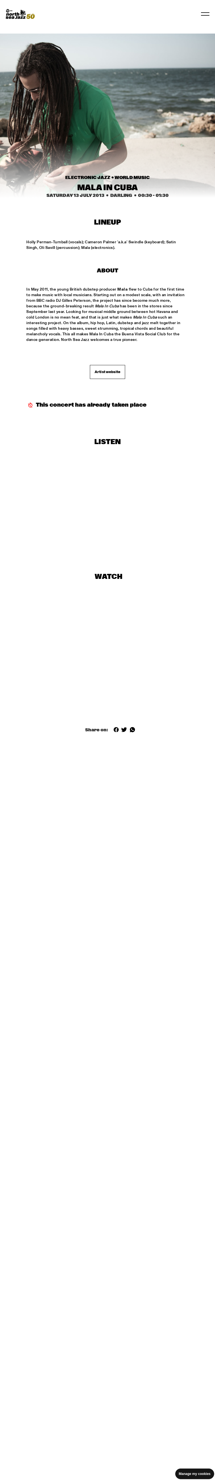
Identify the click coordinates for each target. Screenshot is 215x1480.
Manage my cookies (195, 1474)
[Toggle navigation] (205, 14)
